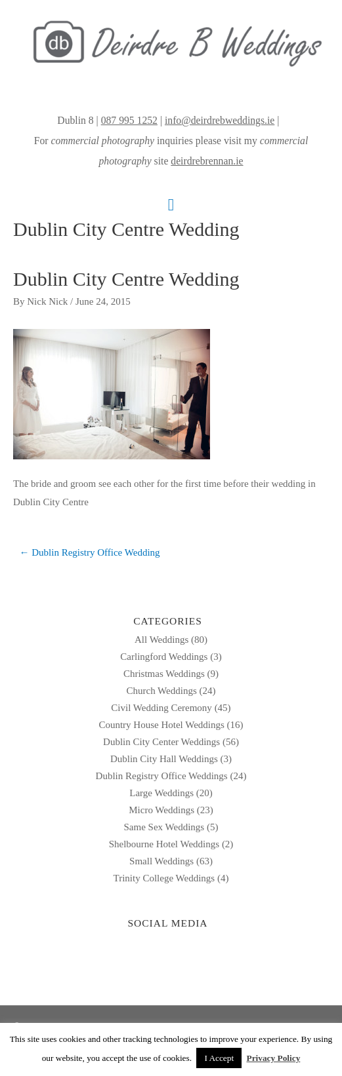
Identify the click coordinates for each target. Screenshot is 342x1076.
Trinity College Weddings (164, 878)
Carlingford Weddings (163, 656)
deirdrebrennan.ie (207, 160)
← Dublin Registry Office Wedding (90, 552)
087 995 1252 (129, 120)
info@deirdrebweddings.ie (219, 120)
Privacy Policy (274, 1058)
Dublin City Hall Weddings (164, 759)
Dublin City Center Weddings (161, 742)
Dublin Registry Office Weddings (162, 776)
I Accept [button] (219, 1058)
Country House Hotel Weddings (161, 725)
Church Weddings (161, 690)
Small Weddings (161, 861)
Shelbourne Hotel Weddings (164, 844)
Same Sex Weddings (164, 827)
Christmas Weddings (164, 673)
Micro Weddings (161, 810)
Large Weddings (161, 793)
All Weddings (161, 639)
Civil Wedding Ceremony (161, 707)
